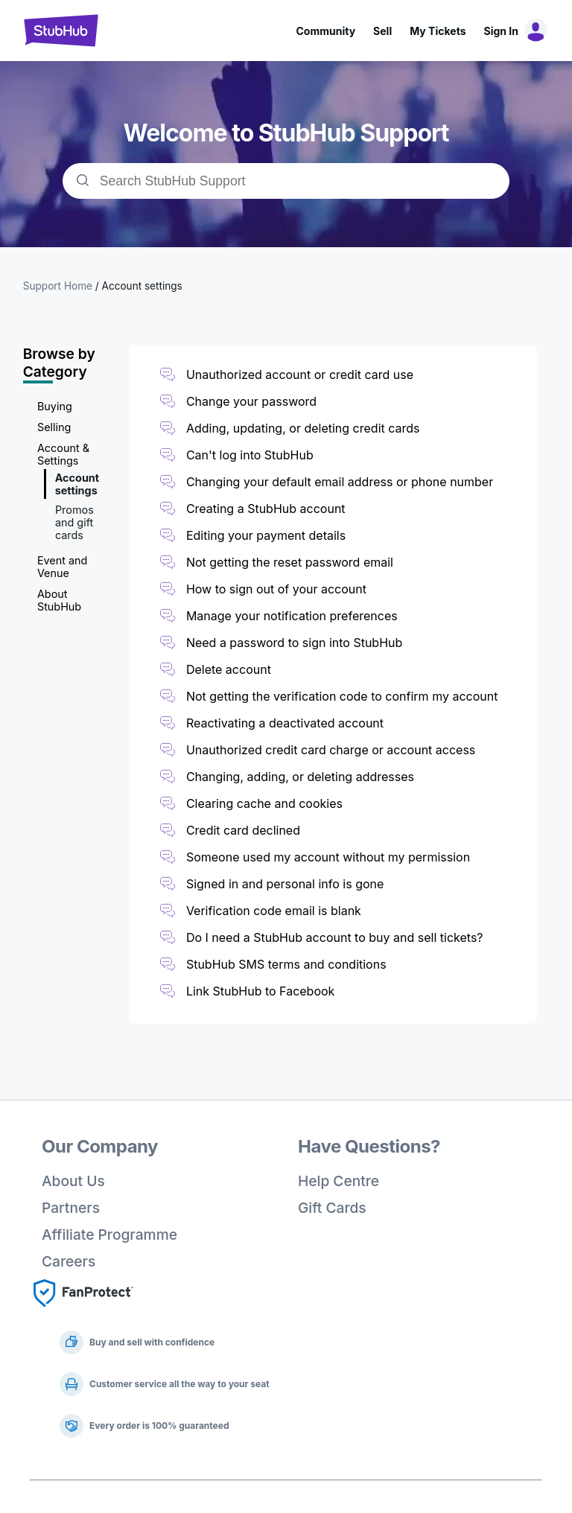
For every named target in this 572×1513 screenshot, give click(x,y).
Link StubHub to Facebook (260, 991)
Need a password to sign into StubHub (294, 642)
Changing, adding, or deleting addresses (300, 776)
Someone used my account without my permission (328, 857)
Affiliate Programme (109, 1234)
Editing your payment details (266, 535)
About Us (73, 1181)
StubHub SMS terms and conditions (286, 964)
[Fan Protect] (83, 1311)
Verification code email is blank (273, 910)
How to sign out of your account (276, 589)
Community (325, 31)
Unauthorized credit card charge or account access (330, 749)
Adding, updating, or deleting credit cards (303, 428)
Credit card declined (243, 830)
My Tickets (437, 31)
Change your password (251, 401)
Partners (71, 1208)
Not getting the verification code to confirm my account (342, 696)
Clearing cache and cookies (264, 803)
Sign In (501, 31)
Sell (382, 31)
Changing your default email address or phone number (339, 481)
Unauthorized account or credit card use (299, 374)
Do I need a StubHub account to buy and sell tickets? (334, 937)
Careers (68, 1261)
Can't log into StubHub (250, 454)
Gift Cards (332, 1208)
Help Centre (338, 1181)
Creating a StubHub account (266, 508)
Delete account (228, 669)
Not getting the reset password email (289, 562)
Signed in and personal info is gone (285, 883)
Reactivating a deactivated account (285, 723)
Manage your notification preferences (292, 615)
